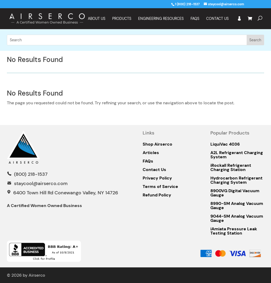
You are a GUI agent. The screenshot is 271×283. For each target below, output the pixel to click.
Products (121, 19)
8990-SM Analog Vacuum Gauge (236, 205)
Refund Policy (157, 195)
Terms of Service (160, 187)
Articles (151, 153)
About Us (96, 19)
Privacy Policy (157, 178)
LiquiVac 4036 (225, 144)
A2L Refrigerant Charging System (236, 155)
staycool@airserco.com (40, 183)
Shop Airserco (157, 144)
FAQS (195, 19)
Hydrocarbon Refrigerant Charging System (236, 180)
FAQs (148, 161)
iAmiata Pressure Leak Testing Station (233, 231)
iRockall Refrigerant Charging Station (230, 167)
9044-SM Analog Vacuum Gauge (236, 218)
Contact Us (217, 19)
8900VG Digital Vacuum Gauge (234, 193)
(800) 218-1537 (30, 174)
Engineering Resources (161, 19)
